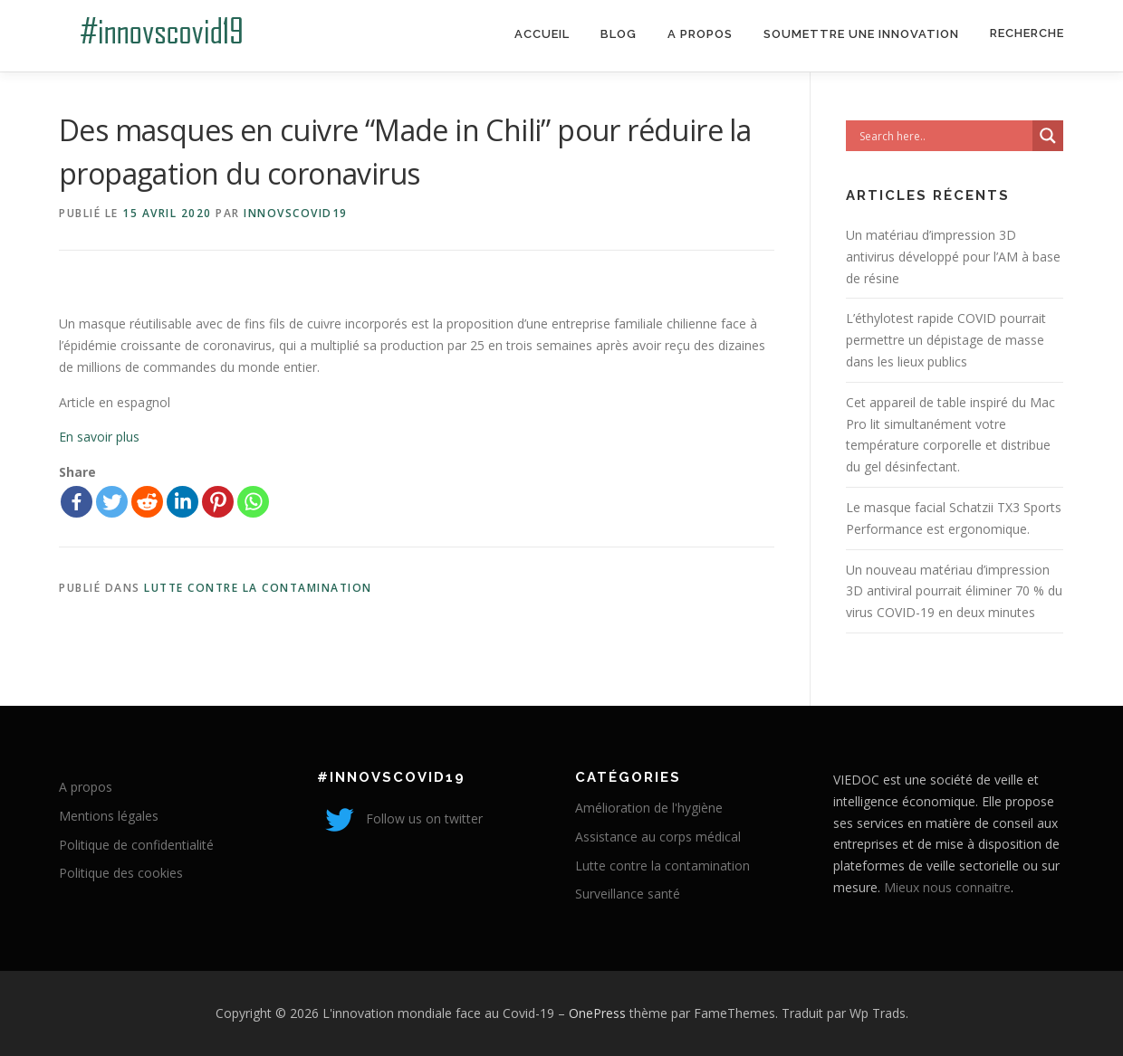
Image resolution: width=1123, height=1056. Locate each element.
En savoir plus (99, 436)
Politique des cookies (121, 872)
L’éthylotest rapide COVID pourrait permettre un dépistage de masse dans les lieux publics (946, 339)
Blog (618, 34)
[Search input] (943, 135)
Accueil (542, 34)
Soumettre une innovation (861, 34)
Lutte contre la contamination (258, 587)
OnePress (597, 1013)
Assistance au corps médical (658, 836)
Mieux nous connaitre (947, 887)
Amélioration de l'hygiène (649, 807)
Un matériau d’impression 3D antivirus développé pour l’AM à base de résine (953, 256)
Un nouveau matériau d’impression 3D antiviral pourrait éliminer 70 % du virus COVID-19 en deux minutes (954, 591)
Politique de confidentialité (136, 844)
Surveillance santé (627, 893)
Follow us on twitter (400, 818)
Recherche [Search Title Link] (1027, 33)
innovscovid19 (296, 213)
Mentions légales (108, 815)
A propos (700, 34)
